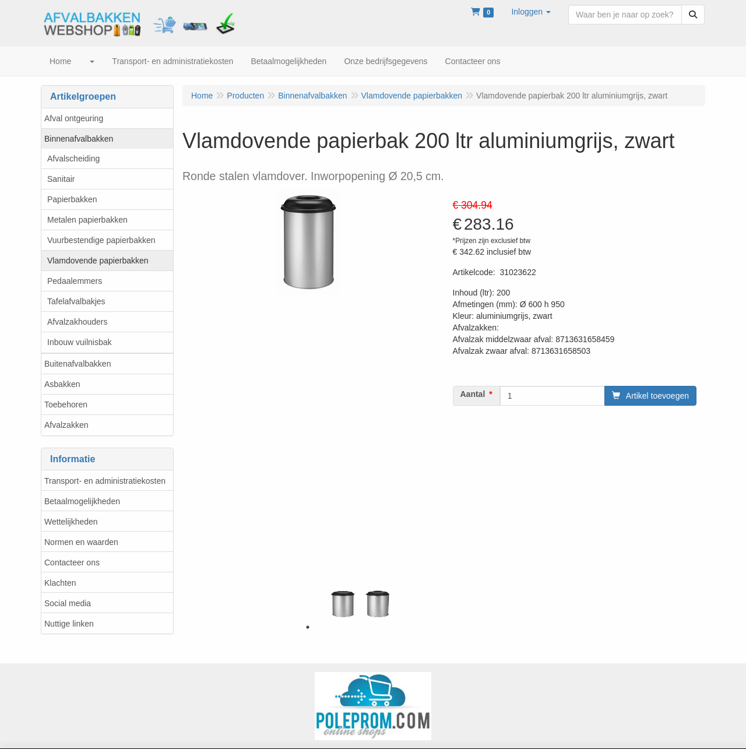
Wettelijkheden (71, 521)
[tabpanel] (342, 603)
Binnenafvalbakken (78, 138)
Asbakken (62, 384)
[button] (531, 11)
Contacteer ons (72, 562)
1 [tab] (308, 627)
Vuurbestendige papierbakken (101, 240)
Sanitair (61, 179)
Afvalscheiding (73, 158)
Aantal (472, 394)
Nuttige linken (69, 623)
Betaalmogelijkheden (82, 501)
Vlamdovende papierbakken (98, 260)
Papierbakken (72, 199)
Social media (67, 603)
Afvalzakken (66, 425)
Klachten (60, 583)
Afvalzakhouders (77, 321)
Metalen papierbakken (87, 219)
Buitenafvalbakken (77, 363)
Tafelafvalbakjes (76, 301)
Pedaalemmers (74, 281)
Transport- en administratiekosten (105, 481)
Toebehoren (65, 404)
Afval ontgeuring (73, 118)
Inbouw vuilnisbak (79, 342)
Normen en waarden (81, 542)
